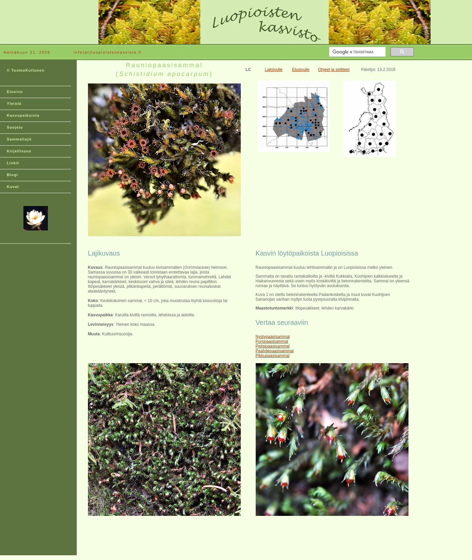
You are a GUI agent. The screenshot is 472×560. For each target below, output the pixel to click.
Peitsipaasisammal (273, 346)
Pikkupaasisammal (273, 355)
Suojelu (15, 127)
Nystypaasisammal (273, 336)
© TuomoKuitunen (25, 70)
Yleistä (14, 103)
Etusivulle (300, 69)
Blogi (12, 175)
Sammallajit (19, 139)
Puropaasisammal (272, 341)
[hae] (356, 52)
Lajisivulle (274, 69)
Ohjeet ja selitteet (334, 69)
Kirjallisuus (19, 151)
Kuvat (13, 187)
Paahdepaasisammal (275, 351)
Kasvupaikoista (23, 115)
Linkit (13, 163)
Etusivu (15, 92)
